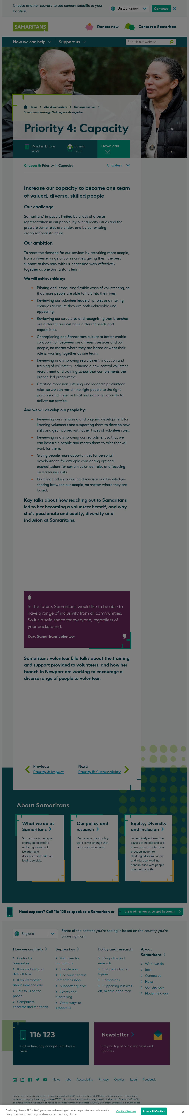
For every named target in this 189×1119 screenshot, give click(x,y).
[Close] (183, 1112)
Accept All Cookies (153, 1111)
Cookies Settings (126, 1111)
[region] (94, 1112)
